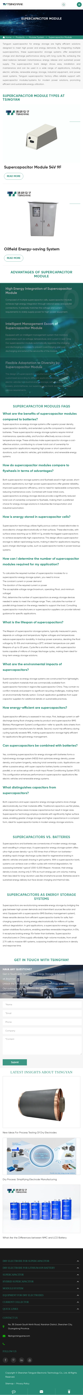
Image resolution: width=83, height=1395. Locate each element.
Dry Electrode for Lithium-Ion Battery (29, 1268)
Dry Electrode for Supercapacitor (26, 1261)
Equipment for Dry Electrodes (23, 1295)
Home (8, 37)
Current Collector (16, 1302)
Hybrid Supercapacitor (18, 1281)
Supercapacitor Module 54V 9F (32, 167)
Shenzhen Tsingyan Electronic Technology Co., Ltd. (43, 1373)
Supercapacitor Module (60, 37)
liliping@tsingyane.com (16, 1336)
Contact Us (10, 1317)
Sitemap (9, 1383)
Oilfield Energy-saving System (32, 249)
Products (20, 37)
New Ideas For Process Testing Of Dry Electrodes (30, 1132)
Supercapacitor (13, 1274)
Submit (15, 1060)
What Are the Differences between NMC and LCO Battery (35, 1237)
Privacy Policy (22, 1383)
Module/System (36, 37)
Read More (13, 176)
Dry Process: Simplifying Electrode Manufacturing (30, 1179)
